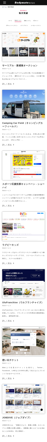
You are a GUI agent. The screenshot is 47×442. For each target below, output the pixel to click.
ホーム (4, 7)
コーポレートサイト (36, 25)
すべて (10, 20)
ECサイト (35, 20)
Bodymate (25, 2)
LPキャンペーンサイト (12, 25)
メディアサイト (24, 25)
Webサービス (18, 20)
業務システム (27, 20)
